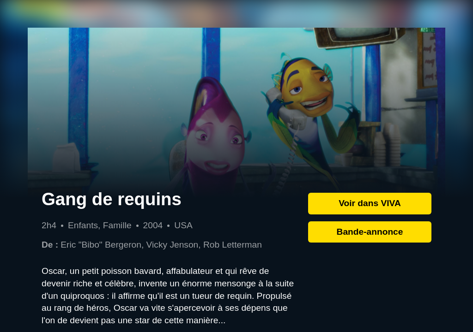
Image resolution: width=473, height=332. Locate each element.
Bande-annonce (370, 232)
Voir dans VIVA (370, 203)
